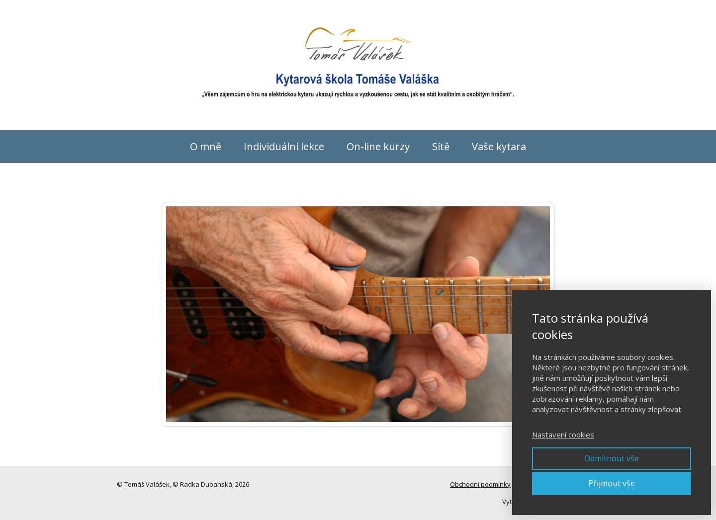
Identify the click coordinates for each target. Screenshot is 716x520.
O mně (205, 146)
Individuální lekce (284, 146)
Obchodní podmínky (480, 484)
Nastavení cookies (563, 434)
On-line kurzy (378, 146)
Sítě (440, 146)
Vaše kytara (499, 146)
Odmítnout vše (611, 458)
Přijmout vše (611, 483)
